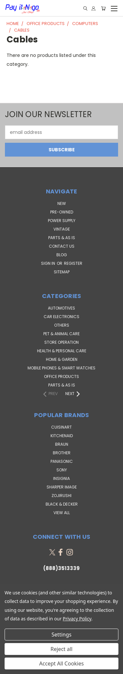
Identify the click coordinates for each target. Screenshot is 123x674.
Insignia (61, 478)
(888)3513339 (61, 568)
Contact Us (61, 246)
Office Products (61, 376)
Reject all (61, 649)
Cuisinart (61, 427)
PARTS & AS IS (61, 237)
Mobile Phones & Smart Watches (61, 368)
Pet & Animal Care (61, 334)
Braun (61, 444)
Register (73, 263)
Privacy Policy (77, 618)
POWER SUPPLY (61, 220)
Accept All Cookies (61, 663)
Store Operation (61, 342)
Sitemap (62, 272)
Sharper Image (62, 487)
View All (61, 512)
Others (61, 325)
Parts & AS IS (61, 385)
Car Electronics (61, 316)
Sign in (48, 263)
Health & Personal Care (61, 351)
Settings (61, 634)
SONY (61, 470)
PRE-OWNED (61, 212)
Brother (62, 453)
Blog (61, 255)
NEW (61, 203)
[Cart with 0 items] (103, 8)
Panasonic (62, 461)
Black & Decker (62, 504)
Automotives (61, 308)
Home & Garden (61, 359)
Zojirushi (61, 495)
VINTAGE (61, 229)
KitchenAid (62, 435)
